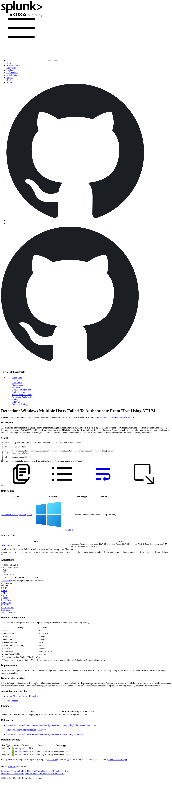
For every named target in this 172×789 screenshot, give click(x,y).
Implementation (18, 392)
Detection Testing (19, 404)
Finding (15, 399)
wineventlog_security (10, 549)
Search (15, 380)
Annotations (17, 387)
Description (17, 377)
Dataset (25, 755)
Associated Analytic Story (23, 397)
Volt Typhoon (12, 705)
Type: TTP (98, 417)
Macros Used (17, 385)
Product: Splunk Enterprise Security (119, 417)
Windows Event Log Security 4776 (16, 518)
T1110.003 (6, 584)
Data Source (17, 382)
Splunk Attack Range (117, 763)
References (16, 402)
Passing (18, 752)
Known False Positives (22, 394)
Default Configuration (21, 390)
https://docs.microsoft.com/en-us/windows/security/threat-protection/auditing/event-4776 (44, 738)
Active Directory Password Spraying (22, 700)
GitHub (11, 770)
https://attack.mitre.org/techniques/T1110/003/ (26, 734)
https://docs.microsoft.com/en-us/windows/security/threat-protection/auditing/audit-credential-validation (51, 729)
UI (68, 763)
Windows (69, 534)
